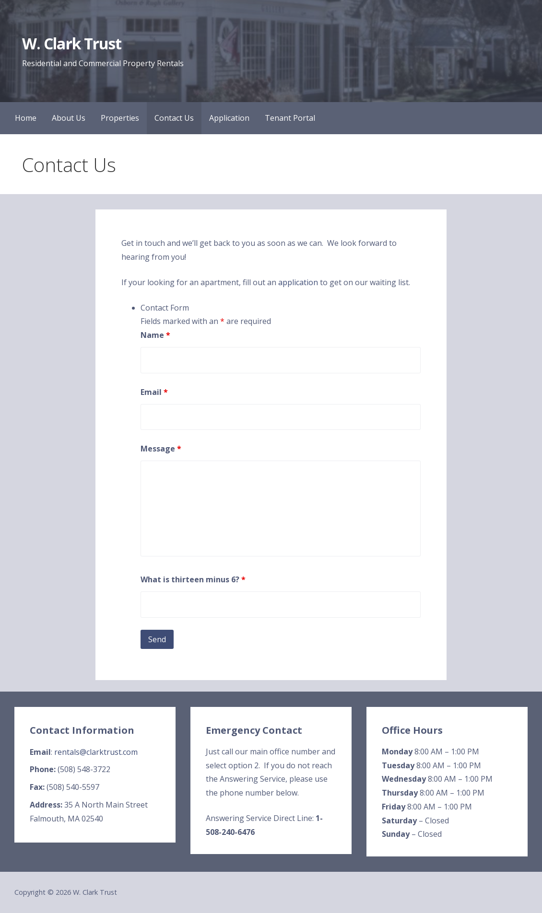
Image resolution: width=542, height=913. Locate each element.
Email (154, 392)
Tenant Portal (290, 118)
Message (161, 448)
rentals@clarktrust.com (96, 752)
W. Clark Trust (71, 43)
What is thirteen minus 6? (193, 579)
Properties (120, 118)
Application (229, 118)
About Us (68, 118)
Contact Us (174, 118)
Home (25, 118)
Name (155, 335)
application (298, 282)
